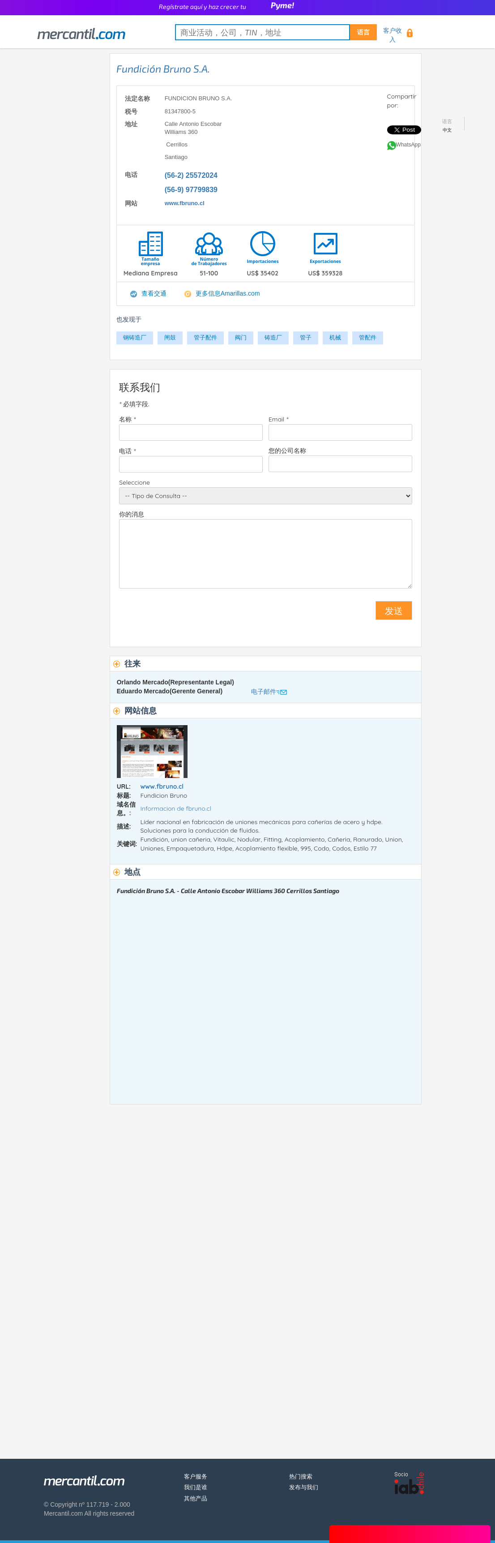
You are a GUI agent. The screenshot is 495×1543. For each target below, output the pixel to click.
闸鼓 (170, 337)
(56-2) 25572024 (191, 175)
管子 (306, 337)
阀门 (241, 337)
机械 (335, 337)
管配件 (367, 337)
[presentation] (187, 614)
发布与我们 (303, 1487)
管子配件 (205, 337)
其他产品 (195, 1498)
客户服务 (195, 1476)
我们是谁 (195, 1487)
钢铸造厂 (134, 337)
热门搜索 (300, 1476)
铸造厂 (273, 337)
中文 (447, 130)
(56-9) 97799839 (191, 189)
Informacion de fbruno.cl (175, 808)
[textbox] (276, 32)
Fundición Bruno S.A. (163, 68)
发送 (394, 610)
